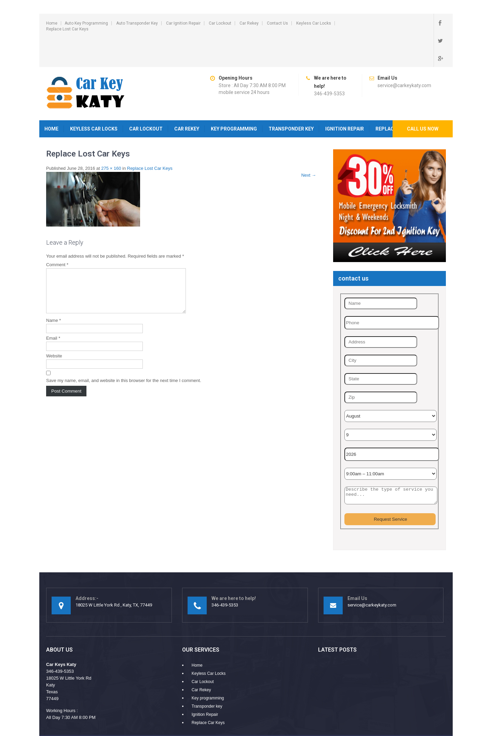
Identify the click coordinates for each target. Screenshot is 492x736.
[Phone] (391, 293)
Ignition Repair (344, 99)
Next (308, 145)
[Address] (380, 312)
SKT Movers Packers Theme (417, 713)
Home (51, 23)
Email (53, 316)
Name (53, 298)
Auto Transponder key (137, 23)
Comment (57, 234)
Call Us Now (422, 99)
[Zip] (380, 367)
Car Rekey (249, 23)
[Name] (380, 274)
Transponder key (291, 99)
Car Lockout (220, 23)
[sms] (390, 466)
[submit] (390, 489)
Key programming (234, 99)
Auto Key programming (86, 23)
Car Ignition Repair (183, 23)
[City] (380, 331)
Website (54, 334)
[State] (380, 349)
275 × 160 (111, 138)
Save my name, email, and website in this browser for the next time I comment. (123, 359)
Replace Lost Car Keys (67, 29)
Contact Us (277, 23)
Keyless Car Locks (313, 23)
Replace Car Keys (208, 693)
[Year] (391, 424)
